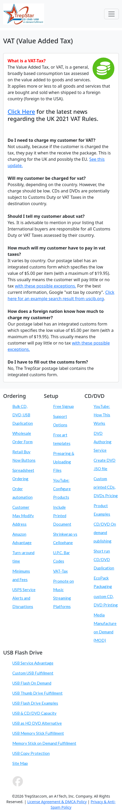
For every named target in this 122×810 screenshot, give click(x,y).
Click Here (21, 111)
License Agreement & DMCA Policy (57, 801)
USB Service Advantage (32, 663)
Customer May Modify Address (23, 515)
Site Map (20, 763)
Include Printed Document (62, 515)
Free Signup (63, 406)
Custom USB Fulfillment (32, 673)
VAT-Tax (60, 571)
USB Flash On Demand (31, 683)
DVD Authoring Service (102, 442)
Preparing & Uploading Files (63, 462)
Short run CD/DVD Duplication (104, 559)
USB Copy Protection (31, 753)
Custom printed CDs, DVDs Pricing (106, 487)
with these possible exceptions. (45, 286)
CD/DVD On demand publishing (105, 532)
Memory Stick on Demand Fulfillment (44, 743)
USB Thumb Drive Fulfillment (37, 693)
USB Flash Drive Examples (35, 703)
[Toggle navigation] (111, 14)
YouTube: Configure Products (62, 489)
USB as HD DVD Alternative (37, 723)
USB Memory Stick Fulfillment (38, 733)
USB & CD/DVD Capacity (34, 713)
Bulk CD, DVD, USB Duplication (22, 415)
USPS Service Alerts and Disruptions (23, 598)
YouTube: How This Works (102, 415)
